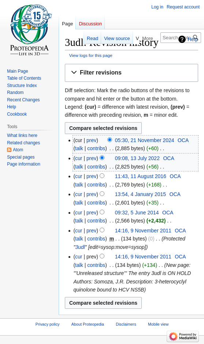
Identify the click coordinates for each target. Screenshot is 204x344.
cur (78, 158)
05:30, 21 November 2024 (144, 140)
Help (193, 39)
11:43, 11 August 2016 (140, 176)
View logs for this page (90, 55)
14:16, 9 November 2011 (143, 230)
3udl (80, 247)
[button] (131, 73)
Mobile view (158, 324)
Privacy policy (48, 324)
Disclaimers (126, 324)
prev (91, 140)
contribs (96, 148)
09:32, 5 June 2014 (137, 213)
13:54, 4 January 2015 (140, 194)
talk (79, 148)
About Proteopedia (87, 324)
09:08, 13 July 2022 (137, 158)
